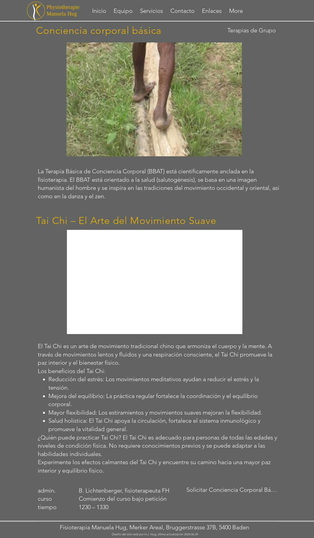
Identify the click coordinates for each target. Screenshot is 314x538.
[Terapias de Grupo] (239, 30)
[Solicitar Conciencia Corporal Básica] (232, 490)
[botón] (157, 187)
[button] (151, 11)
